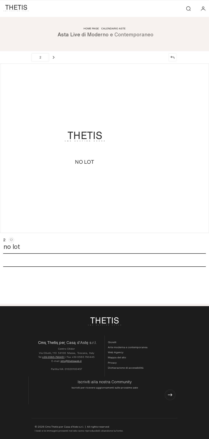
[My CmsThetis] (203, 8)
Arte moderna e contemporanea (127, 347)
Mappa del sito (117, 357)
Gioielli (112, 342)
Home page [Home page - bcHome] (91, 28)
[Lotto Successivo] (53, 57)
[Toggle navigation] (195, 8)
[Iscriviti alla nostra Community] (104, 390)
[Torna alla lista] (172, 57)
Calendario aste (113, 28)
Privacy (112, 362)
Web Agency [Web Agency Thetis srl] (115, 352)
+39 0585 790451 (53, 357)
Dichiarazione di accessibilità (125, 367)
